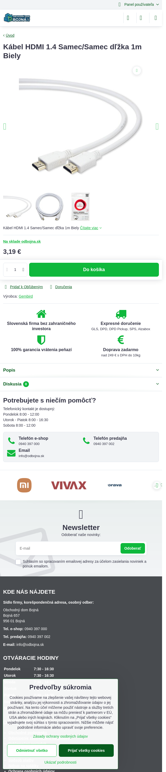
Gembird (26, 296)
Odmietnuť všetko (32, 750)
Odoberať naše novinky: (81, 535)
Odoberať (132, 548)
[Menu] (155, 18)
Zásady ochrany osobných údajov (60, 736)
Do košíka (94, 272)
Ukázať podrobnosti (60, 762)
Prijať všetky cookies (86, 750)
